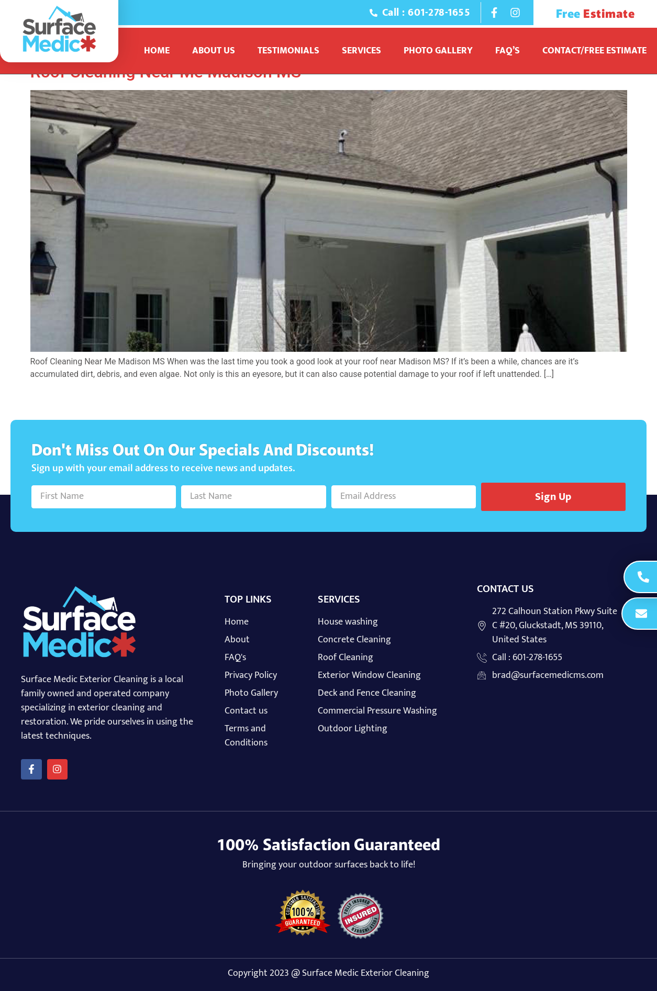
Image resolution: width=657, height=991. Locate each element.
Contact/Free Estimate (594, 51)
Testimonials (288, 51)
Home (157, 51)
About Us (213, 51)
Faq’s (507, 51)
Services (361, 51)
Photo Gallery (438, 51)
